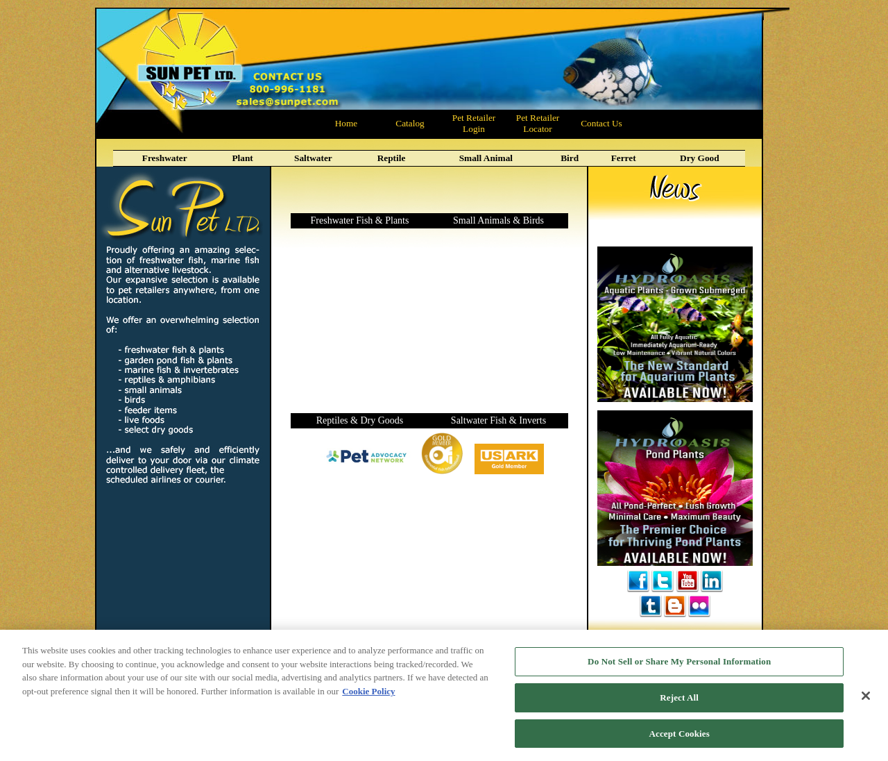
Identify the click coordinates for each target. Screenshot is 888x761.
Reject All (679, 704)
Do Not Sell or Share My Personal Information (679, 668)
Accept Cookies (679, 740)
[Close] (866, 702)
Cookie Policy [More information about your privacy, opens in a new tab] (368, 697)
